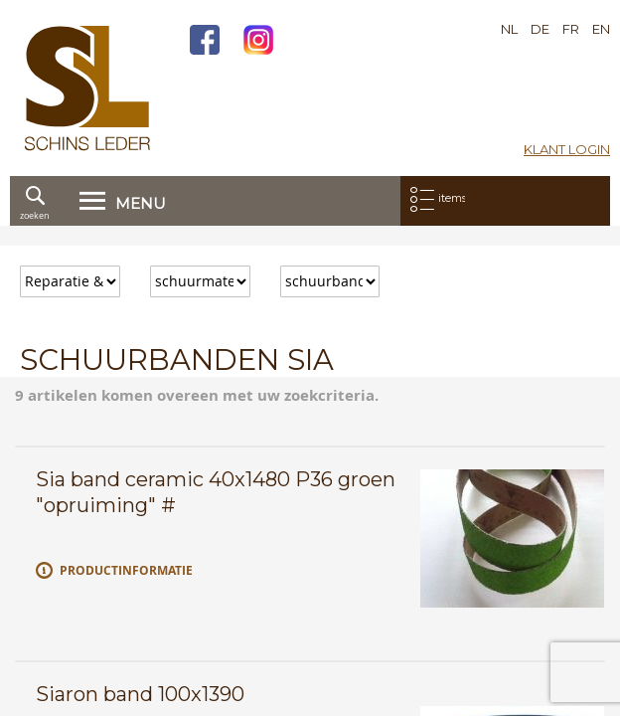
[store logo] (87, 88)
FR (570, 29)
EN (601, 29)
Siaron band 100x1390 (140, 694)
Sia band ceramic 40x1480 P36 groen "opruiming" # (215, 492)
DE (540, 29)
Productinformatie (126, 570)
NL (509, 29)
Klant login (567, 149)
